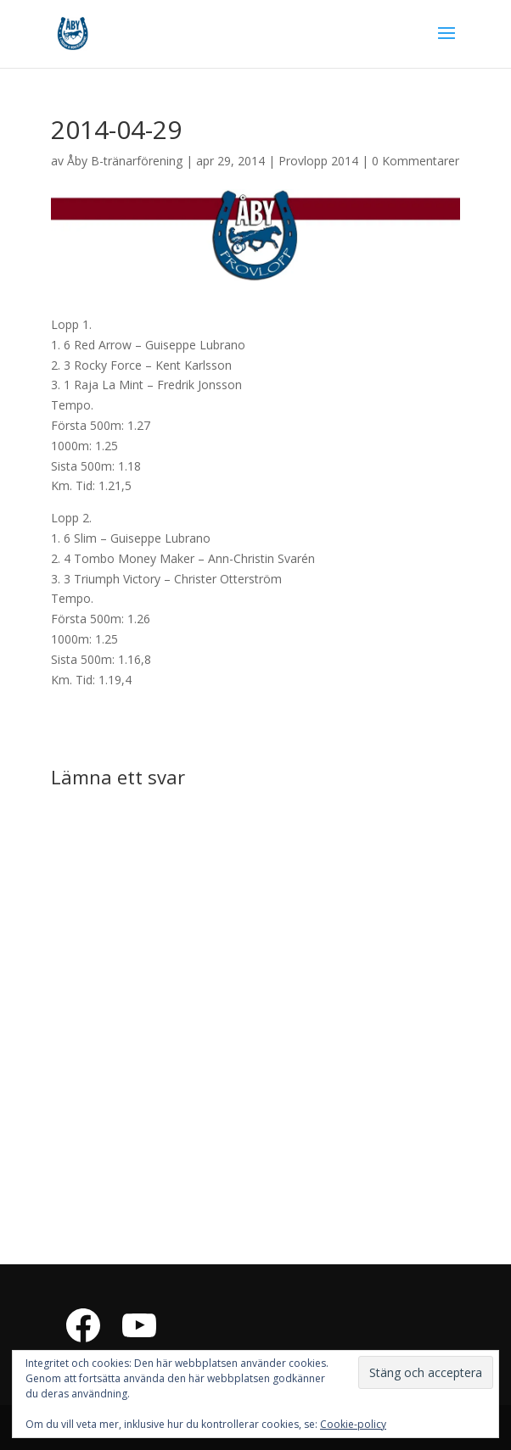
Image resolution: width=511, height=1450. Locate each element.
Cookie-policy (353, 1424)
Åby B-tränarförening (124, 161)
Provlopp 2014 (318, 161)
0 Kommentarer (415, 161)
